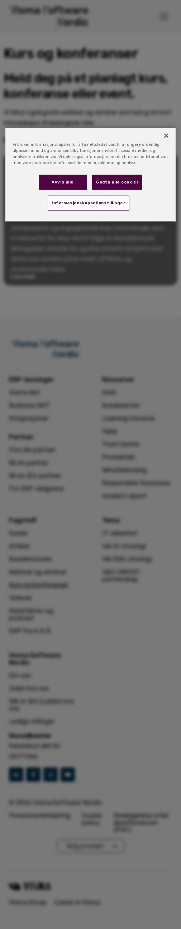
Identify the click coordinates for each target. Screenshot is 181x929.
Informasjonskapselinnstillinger (88, 202)
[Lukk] (166, 136)
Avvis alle (63, 182)
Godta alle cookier (117, 182)
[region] (91, 174)
